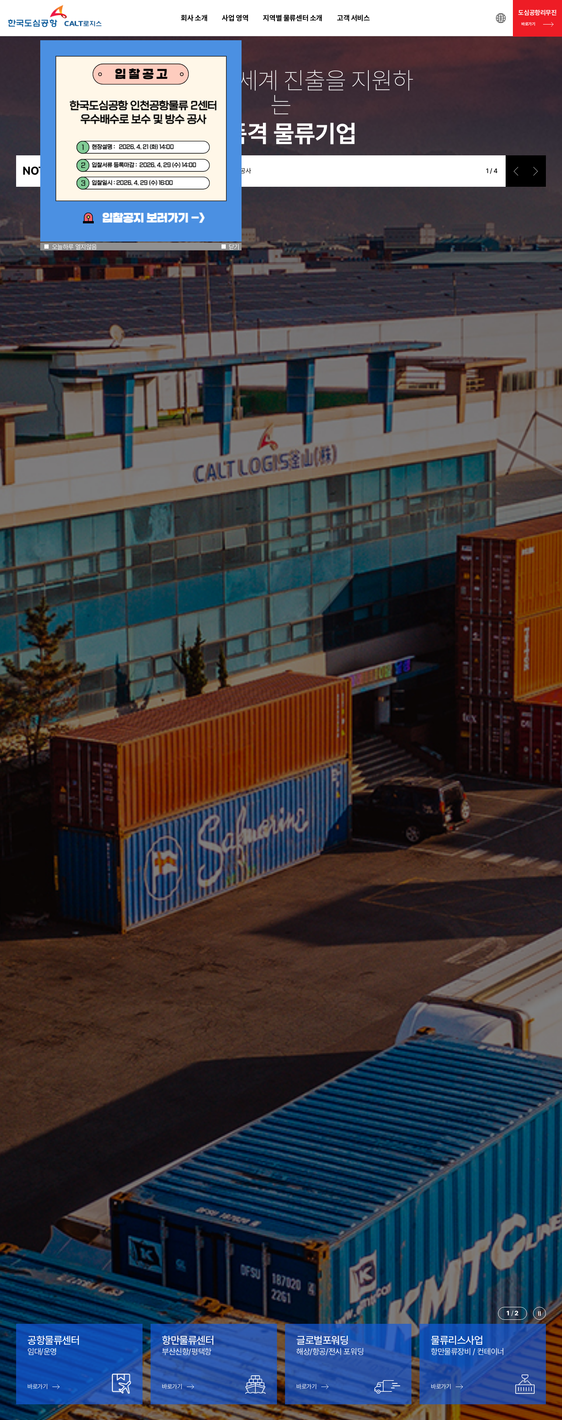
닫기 (234, 247)
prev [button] (516, 171)
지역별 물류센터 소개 (292, 18)
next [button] (536, 171)
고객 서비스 (353, 18)
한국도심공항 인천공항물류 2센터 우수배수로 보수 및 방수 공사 (173, 171)
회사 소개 (194, 18)
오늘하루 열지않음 (74, 247)
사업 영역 (235, 18)
